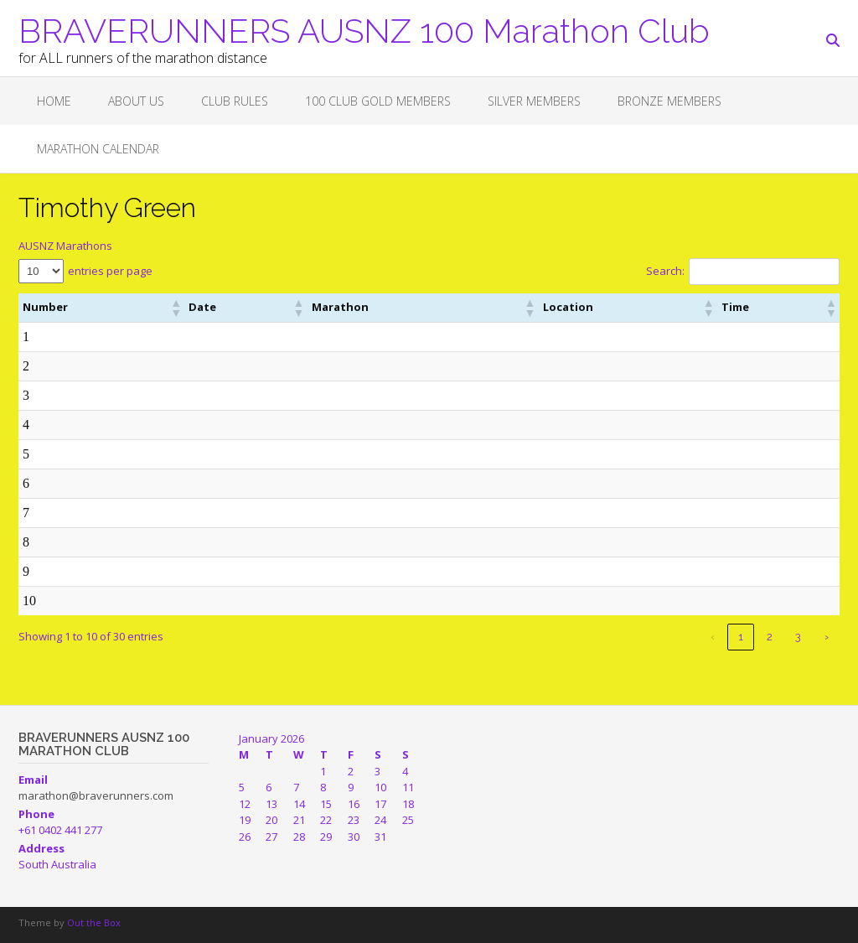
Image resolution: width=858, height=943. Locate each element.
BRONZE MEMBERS (669, 101)
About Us (136, 101)
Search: (665, 270)
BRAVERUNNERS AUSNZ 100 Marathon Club (364, 29)
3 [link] (798, 636)
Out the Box (94, 922)
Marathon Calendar (98, 149)
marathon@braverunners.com (95, 795)
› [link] (826, 636)
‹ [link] (713, 636)
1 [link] (740, 636)
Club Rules (234, 101)
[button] (116, 308)
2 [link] (770, 636)
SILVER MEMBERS (534, 101)
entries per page (110, 270)
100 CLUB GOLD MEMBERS (378, 101)
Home (54, 101)
